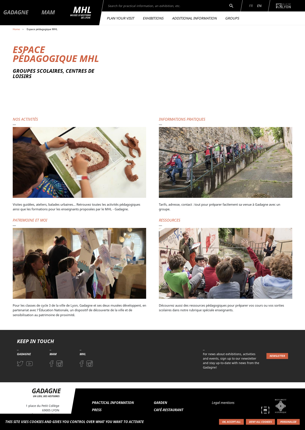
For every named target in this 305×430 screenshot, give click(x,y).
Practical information (113, 402)
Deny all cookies (260, 422)
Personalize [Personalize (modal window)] (288, 422)
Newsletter (277, 356)
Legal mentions (223, 402)
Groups (232, 18)
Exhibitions (153, 18)
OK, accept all (231, 422)
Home (16, 29)
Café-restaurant (168, 410)
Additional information (194, 18)
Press (96, 410)
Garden (160, 402)
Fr (251, 5)
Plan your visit (121, 18)
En (259, 5)
